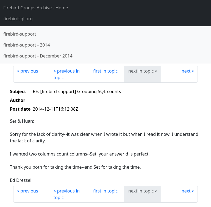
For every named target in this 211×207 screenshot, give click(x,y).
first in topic (105, 71)
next (186, 71)
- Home (35, 8)
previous (29, 71)
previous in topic (66, 74)
